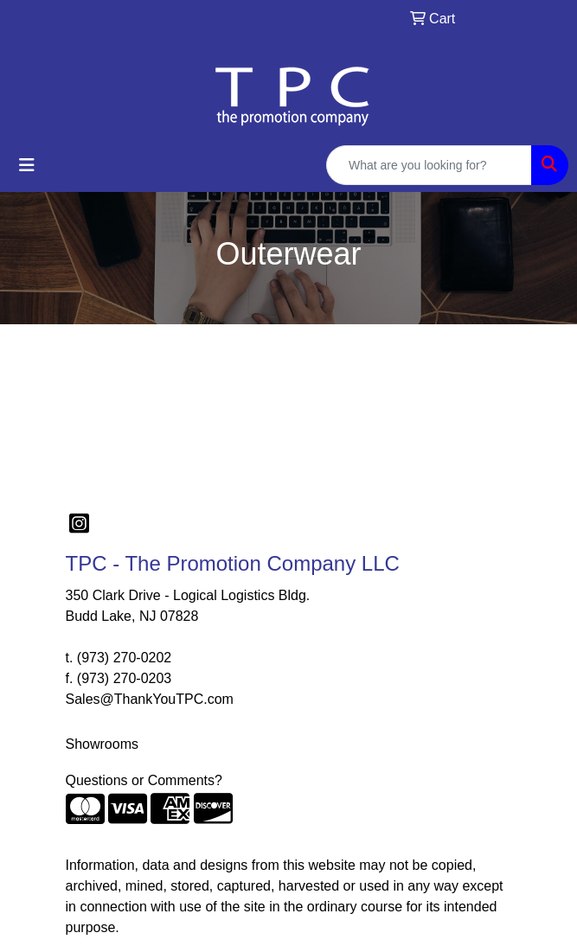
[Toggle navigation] (27, 165)
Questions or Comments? (144, 780)
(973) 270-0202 (124, 657)
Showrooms (102, 744)
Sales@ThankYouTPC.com (150, 699)
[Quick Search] (429, 165)
